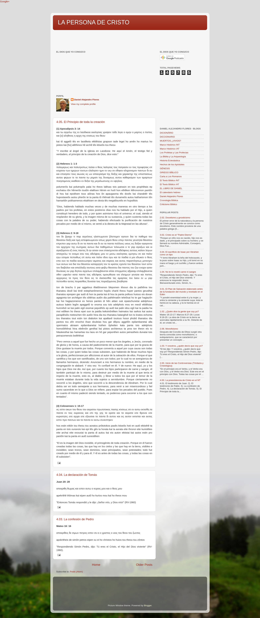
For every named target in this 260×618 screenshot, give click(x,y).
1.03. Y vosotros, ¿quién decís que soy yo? (181, 346)
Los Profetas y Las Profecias (174, 152)
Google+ (4, 1)
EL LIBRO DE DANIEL (171, 188)
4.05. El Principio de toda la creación (80, 122)
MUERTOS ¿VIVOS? (170, 141)
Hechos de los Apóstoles (172, 164)
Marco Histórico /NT (170, 145)
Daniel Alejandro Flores (86, 99)
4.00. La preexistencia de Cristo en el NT (180, 380)
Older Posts (144, 564)
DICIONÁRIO (166, 133)
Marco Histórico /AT (169, 148)
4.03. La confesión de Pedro (75, 519)
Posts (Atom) (76, 571)
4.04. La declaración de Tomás (76, 474)
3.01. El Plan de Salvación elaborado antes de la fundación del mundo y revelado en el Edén (181, 291)
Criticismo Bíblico (168, 204)
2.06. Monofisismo (169, 328)
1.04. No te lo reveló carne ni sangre (178, 272)
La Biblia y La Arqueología (173, 156)
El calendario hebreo (170, 192)
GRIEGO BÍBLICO (169, 172)
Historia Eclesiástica (170, 160)
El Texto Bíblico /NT (169, 180)
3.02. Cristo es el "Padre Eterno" (176, 235)
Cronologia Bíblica (169, 200)
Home (96, 564)
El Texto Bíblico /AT (169, 184)
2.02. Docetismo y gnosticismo (175, 217)
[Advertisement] (113, 38)
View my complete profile (83, 104)
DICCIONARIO (167, 137)
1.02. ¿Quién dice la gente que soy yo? (179, 311)
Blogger (148, 605)
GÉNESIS (165, 168)
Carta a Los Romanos (171, 176)
